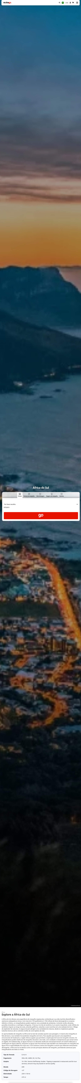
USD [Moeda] (66, 3)
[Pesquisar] (59, 2)
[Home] (7, 3)
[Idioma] (63, 2)
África (3, 1012)
